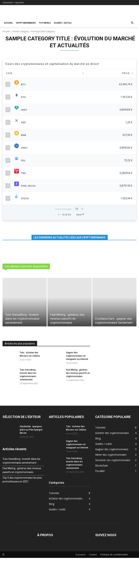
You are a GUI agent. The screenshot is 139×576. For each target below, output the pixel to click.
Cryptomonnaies (26, 22)
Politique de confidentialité (114, 572)
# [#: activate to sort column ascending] (7, 73)
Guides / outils (62, 22)
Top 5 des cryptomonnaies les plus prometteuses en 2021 (22, 497)
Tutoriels (45, 22)
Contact (93, 572)
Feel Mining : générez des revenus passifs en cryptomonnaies (78, 391)
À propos (80, 572)
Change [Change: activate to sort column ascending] (124, 73)
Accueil (8, 22)
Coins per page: (69, 227)
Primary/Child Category (43, 31)
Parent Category (20, 31)
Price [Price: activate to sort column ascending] (72, 73)
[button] (132, 23)
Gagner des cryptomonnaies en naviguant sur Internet (77, 374)
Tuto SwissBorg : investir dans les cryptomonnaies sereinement (21, 479)
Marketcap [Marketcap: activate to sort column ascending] (100, 73)
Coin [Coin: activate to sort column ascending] (25, 73)
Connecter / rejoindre (13, 2)
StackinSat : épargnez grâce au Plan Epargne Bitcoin (31, 447)
